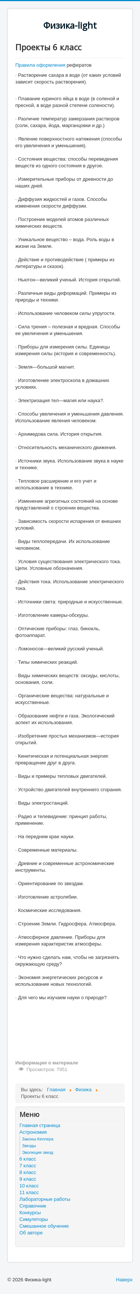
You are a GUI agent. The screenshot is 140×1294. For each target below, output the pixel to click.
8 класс (27, 1172)
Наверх (124, 1279)
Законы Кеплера (37, 1139)
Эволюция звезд (37, 1152)
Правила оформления (41, 65)
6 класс (27, 1159)
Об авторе (31, 1232)
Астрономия (33, 1132)
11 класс (29, 1192)
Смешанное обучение (44, 1226)
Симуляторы (33, 1219)
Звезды (29, 1145)
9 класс (27, 1179)
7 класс (27, 1165)
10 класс (29, 1186)
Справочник (32, 1206)
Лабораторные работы (44, 1199)
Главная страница (39, 1125)
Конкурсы (30, 1212)
